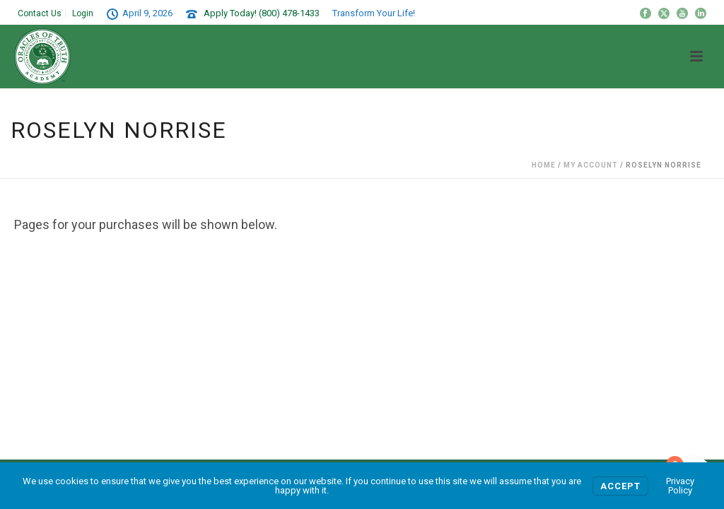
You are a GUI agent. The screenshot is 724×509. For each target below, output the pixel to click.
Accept (620, 486)
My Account (591, 165)
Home (544, 165)
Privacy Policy (680, 486)
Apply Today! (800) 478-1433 (262, 13)
